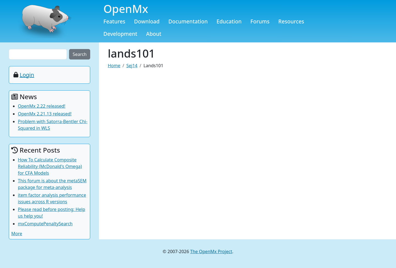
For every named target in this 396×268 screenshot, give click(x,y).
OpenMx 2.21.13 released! (45, 114)
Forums (260, 21)
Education (228, 21)
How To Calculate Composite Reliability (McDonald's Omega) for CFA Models (50, 166)
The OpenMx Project (211, 251)
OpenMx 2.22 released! (41, 106)
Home (114, 66)
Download (147, 21)
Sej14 (131, 66)
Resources (291, 21)
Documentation (188, 21)
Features (114, 21)
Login (27, 74)
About (153, 33)
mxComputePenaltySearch (45, 224)
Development (120, 33)
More (16, 234)
